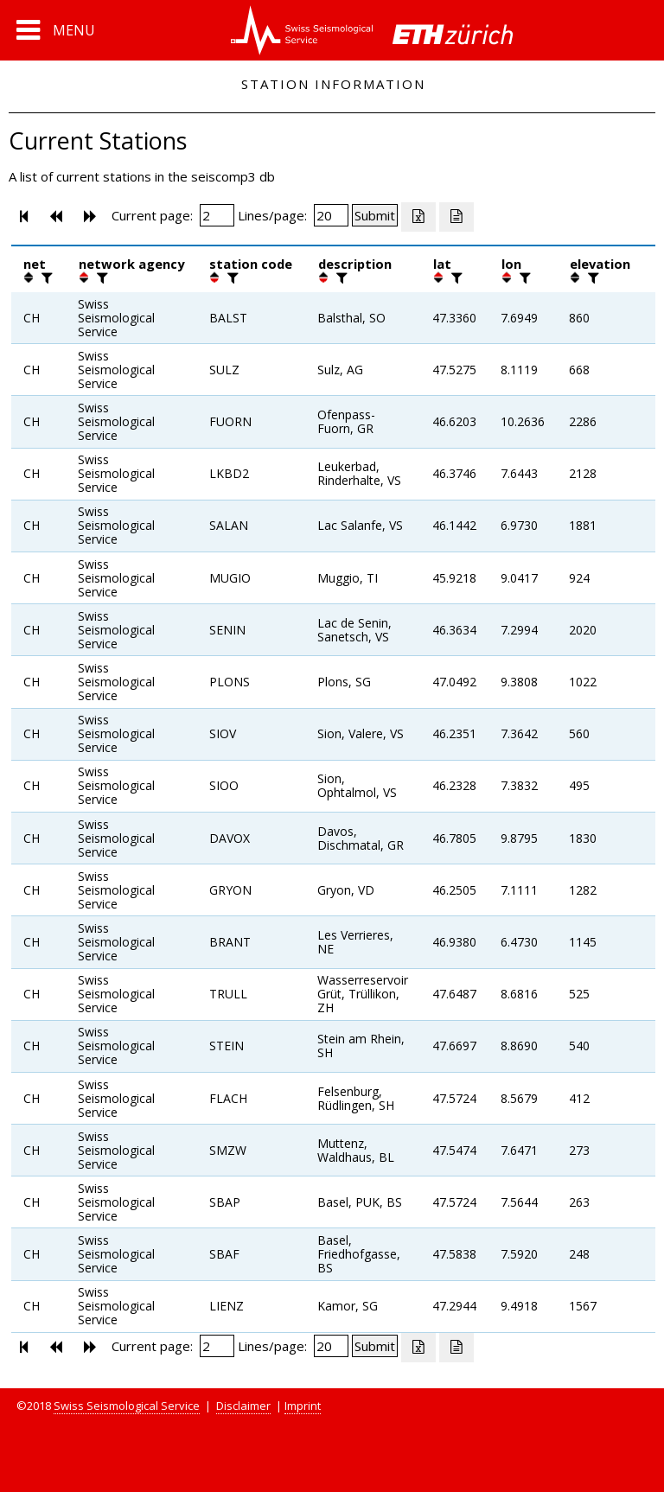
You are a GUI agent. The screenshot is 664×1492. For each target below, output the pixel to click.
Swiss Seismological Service (127, 1405)
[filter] (45, 277)
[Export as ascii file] (456, 217)
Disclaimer (243, 1405)
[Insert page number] (217, 215)
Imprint (302, 1405)
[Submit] (375, 215)
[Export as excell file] (418, 217)
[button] (55, 30)
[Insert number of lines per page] (331, 215)
